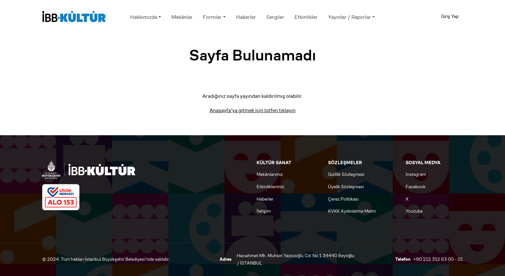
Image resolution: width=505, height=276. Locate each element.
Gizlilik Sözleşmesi (346, 174)
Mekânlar (182, 17)
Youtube (414, 211)
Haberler (246, 17)
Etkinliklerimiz (270, 187)
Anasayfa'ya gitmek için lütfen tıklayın (252, 110)
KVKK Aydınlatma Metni (352, 211)
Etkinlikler (306, 17)
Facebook (415, 187)
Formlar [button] (212, 17)
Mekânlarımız (270, 174)
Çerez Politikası (343, 199)
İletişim (264, 211)
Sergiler (275, 17)
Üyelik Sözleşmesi (346, 187)
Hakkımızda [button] (143, 17)
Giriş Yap (450, 16)
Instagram (416, 174)
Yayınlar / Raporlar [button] (349, 17)
